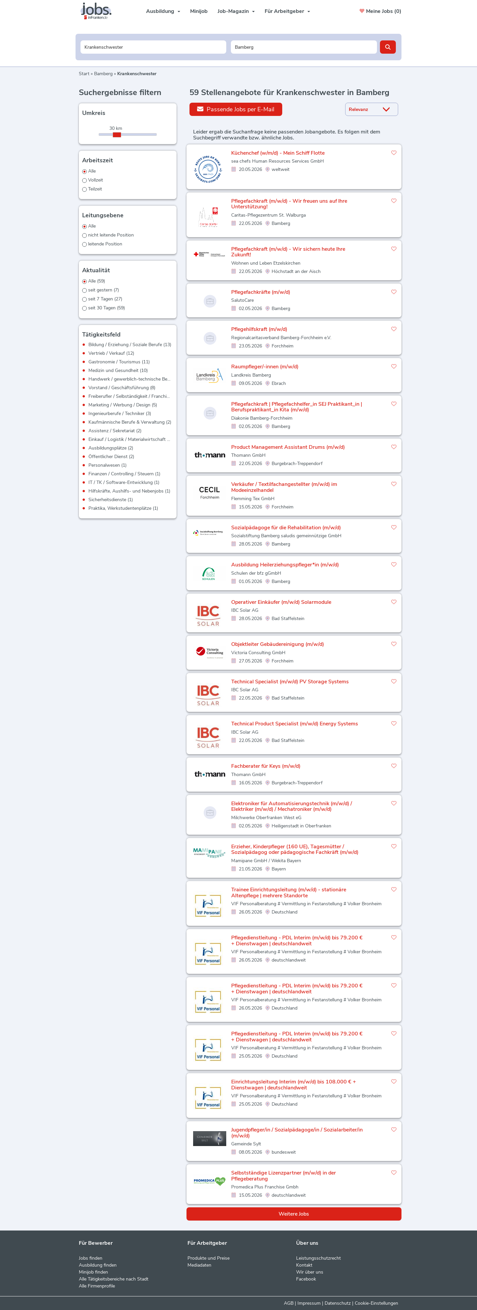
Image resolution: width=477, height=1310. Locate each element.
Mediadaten (199, 1265)
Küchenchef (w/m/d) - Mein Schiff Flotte (278, 153)
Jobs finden (90, 1258)
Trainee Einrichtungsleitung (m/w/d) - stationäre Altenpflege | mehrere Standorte (288, 892)
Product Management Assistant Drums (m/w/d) (288, 447)
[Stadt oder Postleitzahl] (304, 47)
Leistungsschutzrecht (318, 1258)
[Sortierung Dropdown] (388, 109)
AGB (288, 1303)
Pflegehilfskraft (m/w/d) (259, 329)
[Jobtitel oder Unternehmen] (153, 47)
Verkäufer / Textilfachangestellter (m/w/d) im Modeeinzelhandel (284, 487)
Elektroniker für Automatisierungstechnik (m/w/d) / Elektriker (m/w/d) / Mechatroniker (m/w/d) (291, 806)
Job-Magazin (236, 11)
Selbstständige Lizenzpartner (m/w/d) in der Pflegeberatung (283, 1175)
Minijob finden (93, 1272)
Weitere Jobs (294, 1214)
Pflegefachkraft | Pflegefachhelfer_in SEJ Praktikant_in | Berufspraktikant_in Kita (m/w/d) (296, 407)
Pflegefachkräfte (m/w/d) (260, 292)
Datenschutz (338, 1303)
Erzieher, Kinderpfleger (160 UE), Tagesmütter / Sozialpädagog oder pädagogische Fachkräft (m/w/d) (294, 849)
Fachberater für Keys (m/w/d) (265, 766)
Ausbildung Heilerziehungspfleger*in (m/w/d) (285, 564)
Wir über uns (309, 1272)
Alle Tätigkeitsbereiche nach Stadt (113, 1279)
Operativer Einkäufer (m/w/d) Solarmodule (281, 602)
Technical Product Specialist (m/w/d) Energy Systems (294, 723)
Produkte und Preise (208, 1258)
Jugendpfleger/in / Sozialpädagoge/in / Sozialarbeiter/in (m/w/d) (297, 1132)
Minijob (199, 11)
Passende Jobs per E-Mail (235, 109)
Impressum (309, 1303)
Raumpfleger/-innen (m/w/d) (264, 366)
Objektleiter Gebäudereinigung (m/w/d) (277, 644)
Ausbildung (163, 11)
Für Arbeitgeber (287, 11)
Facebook (306, 1279)
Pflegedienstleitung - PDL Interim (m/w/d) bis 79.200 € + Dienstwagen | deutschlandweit (297, 940)
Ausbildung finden (98, 1265)
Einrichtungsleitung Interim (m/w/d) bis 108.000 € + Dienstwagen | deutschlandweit (293, 1084)
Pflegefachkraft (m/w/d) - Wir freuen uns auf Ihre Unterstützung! (289, 204)
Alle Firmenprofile (97, 1286)
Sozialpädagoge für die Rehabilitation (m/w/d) (286, 527)
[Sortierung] (363, 109)
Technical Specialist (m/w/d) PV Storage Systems (290, 681)
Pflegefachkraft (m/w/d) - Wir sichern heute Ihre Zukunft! (288, 252)
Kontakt (304, 1265)
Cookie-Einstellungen (376, 1303)
